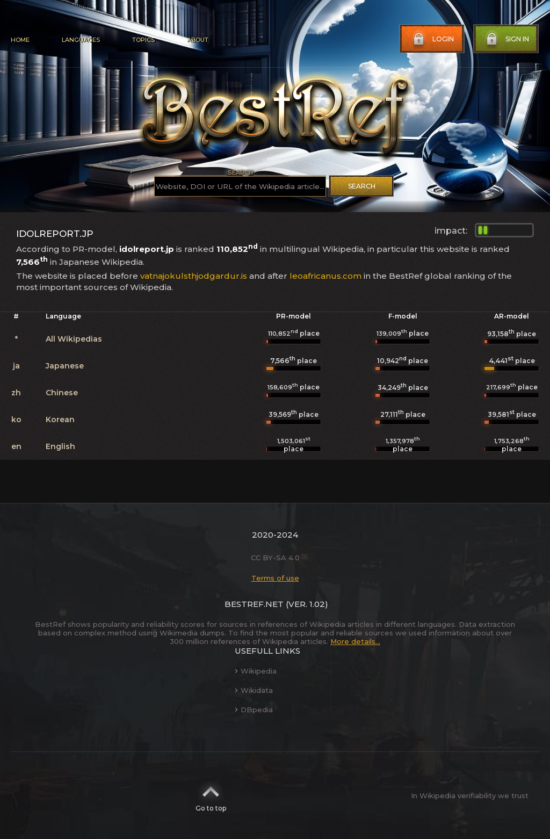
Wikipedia (256, 671)
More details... (355, 641)
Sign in (506, 39)
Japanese (65, 366)
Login (432, 39)
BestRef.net (254, 604)
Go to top (211, 795)
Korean (60, 419)
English (60, 446)
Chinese (62, 392)
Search (361, 186)
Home (20, 40)
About (197, 40)
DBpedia (254, 709)
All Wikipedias (74, 339)
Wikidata (254, 690)
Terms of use (275, 578)
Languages (81, 40)
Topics (143, 40)
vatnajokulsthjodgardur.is (193, 276)
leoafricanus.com (325, 276)
